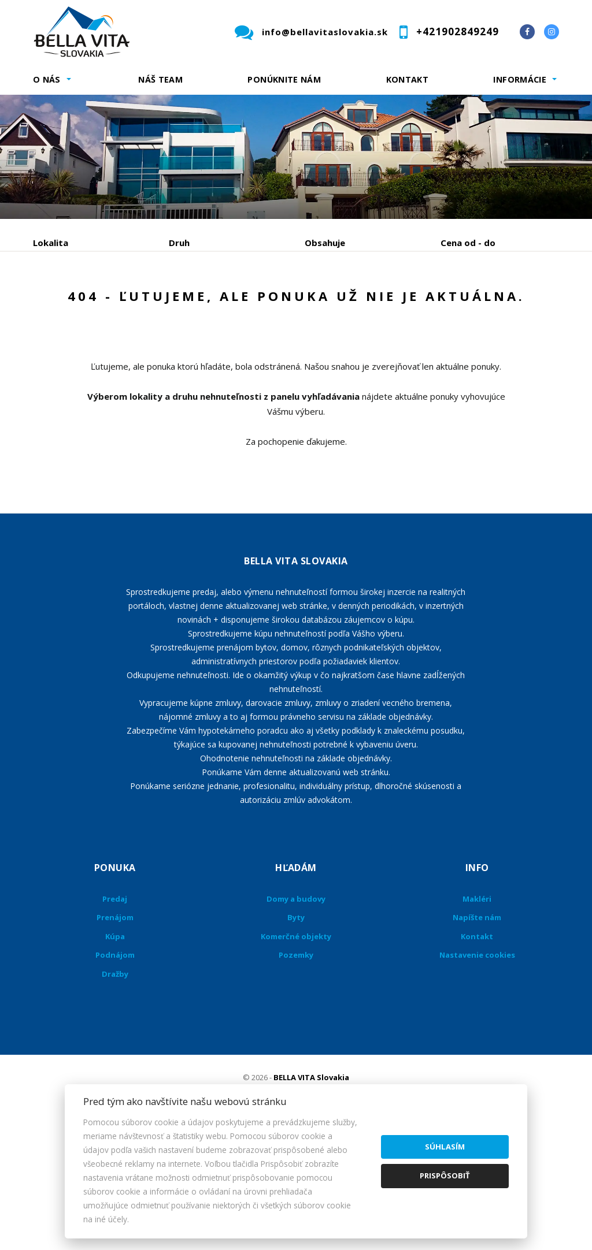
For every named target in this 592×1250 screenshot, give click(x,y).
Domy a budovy (296, 1010)
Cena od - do (468, 242)
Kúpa (206, 303)
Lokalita (50, 242)
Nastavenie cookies (477, 1066)
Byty (296, 1028)
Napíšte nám (477, 1028)
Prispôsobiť (445, 1175)
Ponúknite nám (284, 79)
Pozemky (296, 1066)
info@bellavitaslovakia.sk (325, 32)
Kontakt (407, 79)
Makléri (476, 1010)
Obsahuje (325, 242)
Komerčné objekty (296, 1047)
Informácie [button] (519, 79)
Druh (179, 242)
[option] (296, 157)
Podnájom (76, 331)
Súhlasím (445, 1146)
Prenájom (139, 303)
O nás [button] (47, 79)
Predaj (69, 303)
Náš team (160, 79)
